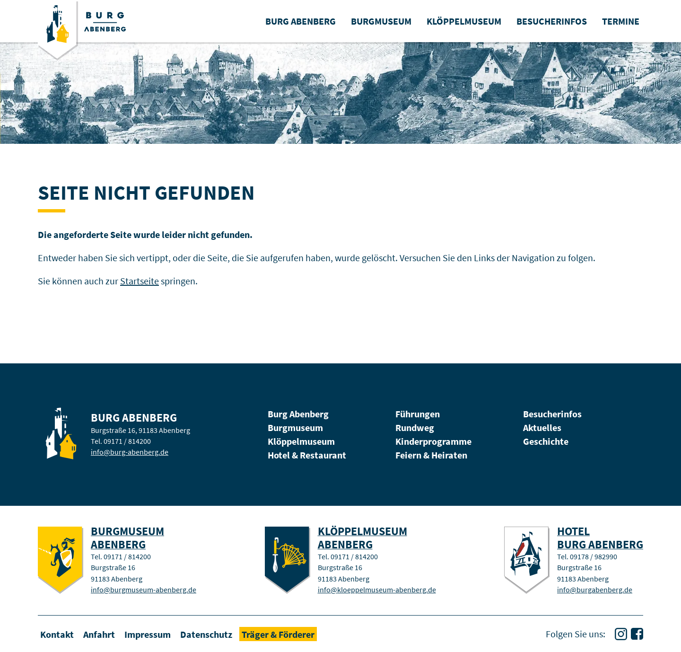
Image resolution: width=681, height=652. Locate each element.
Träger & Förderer (278, 634)
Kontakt (57, 634)
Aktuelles (542, 427)
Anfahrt (99, 634)
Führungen (417, 414)
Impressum (147, 634)
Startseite (139, 281)
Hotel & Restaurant (307, 455)
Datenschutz (206, 634)
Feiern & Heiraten (431, 455)
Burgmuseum (295, 427)
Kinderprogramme (433, 441)
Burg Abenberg (298, 414)
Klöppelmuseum (301, 441)
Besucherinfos (552, 414)
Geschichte (545, 441)
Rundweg (414, 427)
